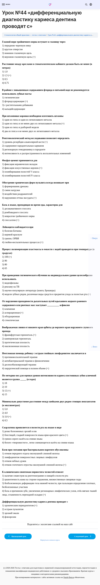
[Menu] (6, 4)
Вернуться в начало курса (50, 540)
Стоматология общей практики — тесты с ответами (25, 35)
